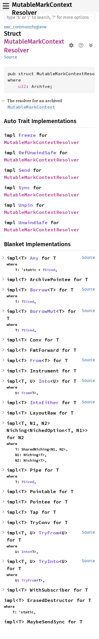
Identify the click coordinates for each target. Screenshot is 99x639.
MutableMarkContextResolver (41, 142)
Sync (24, 187)
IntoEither (44, 402)
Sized (50, 269)
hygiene (39, 26)
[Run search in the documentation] (49, 17)
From (35, 360)
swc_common (17, 26)
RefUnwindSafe (37, 153)
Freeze (27, 135)
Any (34, 258)
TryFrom (49, 533)
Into (44, 381)
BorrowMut (43, 311)
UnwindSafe (33, 222)
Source (10, 57)
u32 (22, 86)
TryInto (49, 561)
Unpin (25, 205)
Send (24, 170)
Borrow (38, 290)
